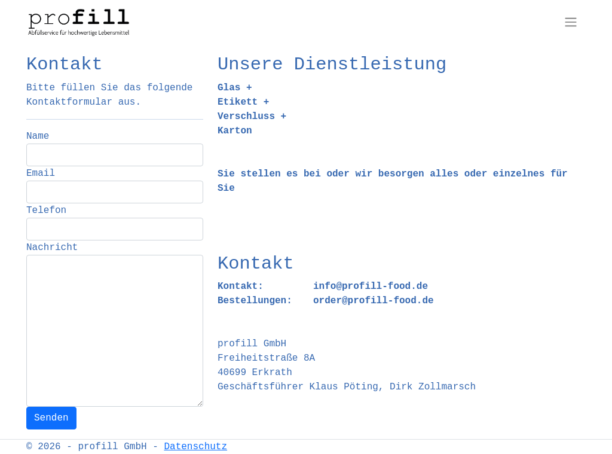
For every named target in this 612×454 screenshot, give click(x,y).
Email (40, 173)
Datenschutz (195, 446)
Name (37, 136)
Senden (51, 418)
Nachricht (52, 247)
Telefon (46, 210)
